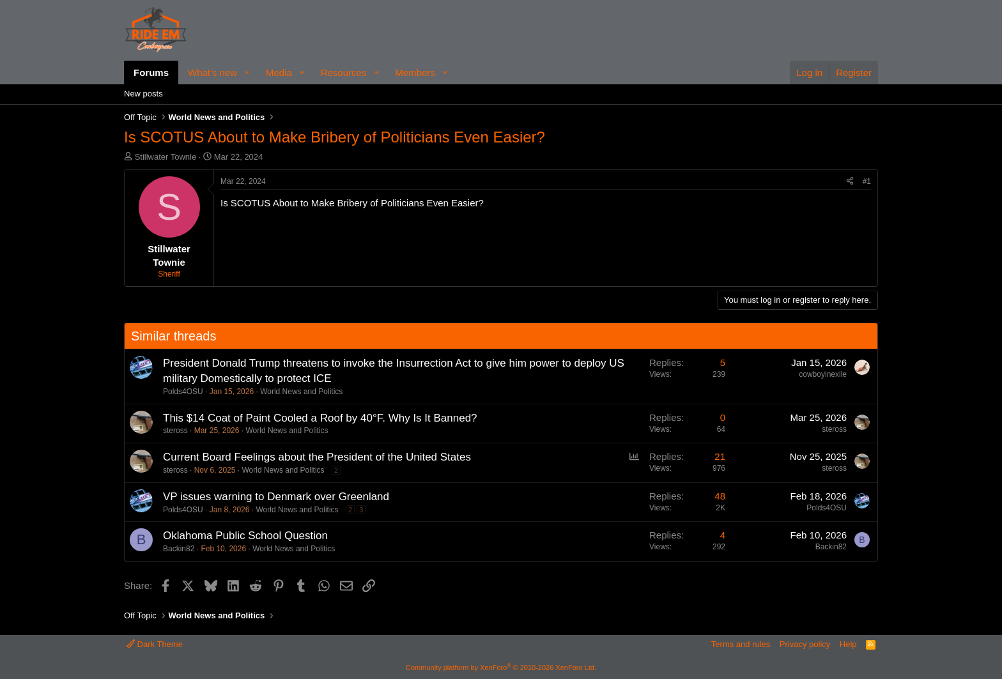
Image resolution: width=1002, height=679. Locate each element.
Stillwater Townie (166, 157)
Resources (344, 72)
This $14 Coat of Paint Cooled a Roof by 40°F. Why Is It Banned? (320, 418)
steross (175, 430)
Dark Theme (155, 644)
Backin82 (178, 548)
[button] (247, 72)
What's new (212, 72)
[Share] (850, 181)
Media (279, 72)
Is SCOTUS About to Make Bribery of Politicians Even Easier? (352, 202)
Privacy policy (805, 644)
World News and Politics (301, 391)
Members (415, 72)
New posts (143, 93)
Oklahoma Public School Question (245, 536)
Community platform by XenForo (501, 667)
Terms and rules (740, 644)
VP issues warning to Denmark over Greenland (276, 497)
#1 (867, 181)
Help (848, 644)
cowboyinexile (823, 374)
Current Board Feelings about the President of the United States (317, 457)
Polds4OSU (183, 391)
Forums (151, 72)
